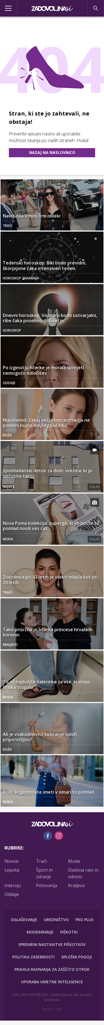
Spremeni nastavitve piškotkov (52, 944)
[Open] (13, 8)
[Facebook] (47, 835)
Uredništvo (56, 919)
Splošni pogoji (76, 957)
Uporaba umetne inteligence (52, 981)
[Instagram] (58, 835)
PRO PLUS (84, 919)
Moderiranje (40, 932)
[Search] (96, 8)
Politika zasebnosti (33, 957)
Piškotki (69, 932)
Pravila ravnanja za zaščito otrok (52, 969)
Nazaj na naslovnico (52, 152)
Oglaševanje (24, 919)
